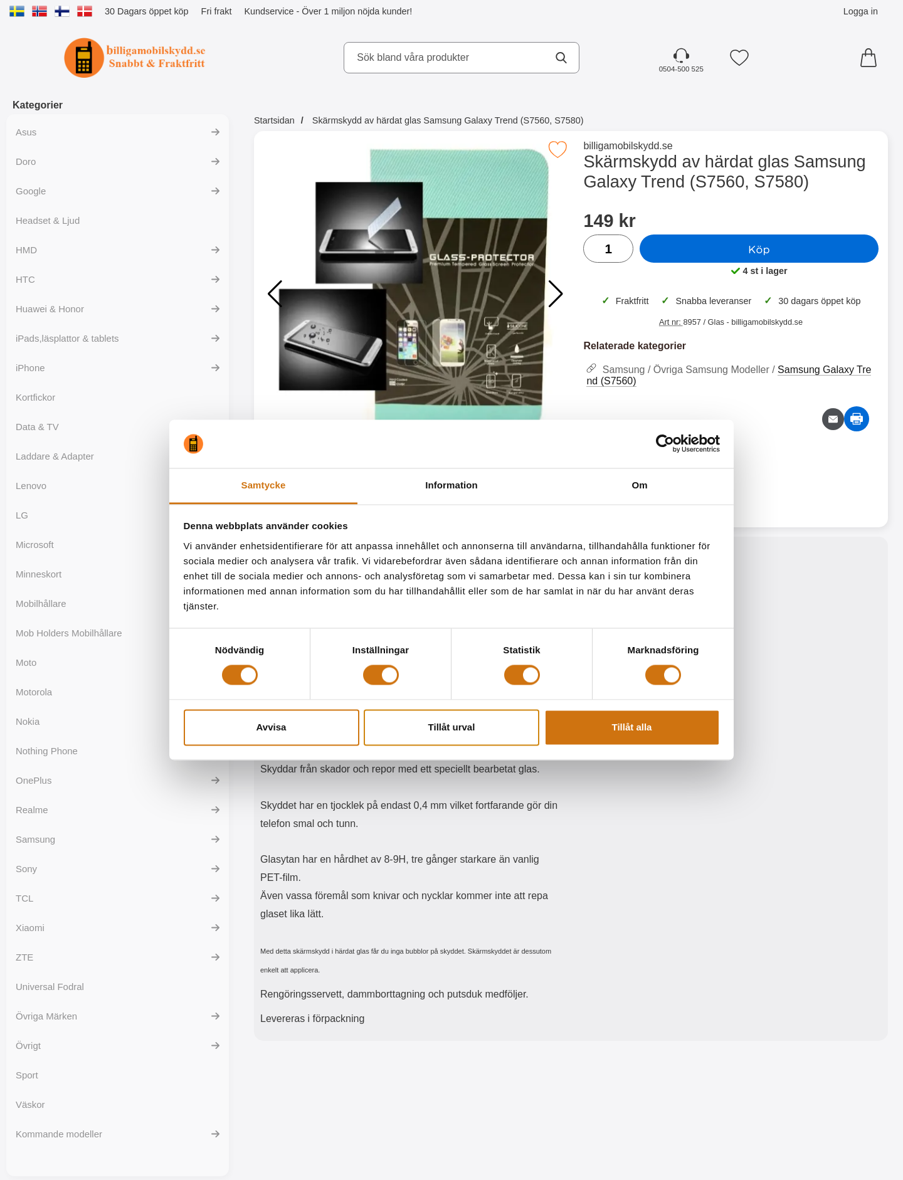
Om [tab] (639, 485)
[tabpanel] (412, 791)
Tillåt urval (451, 727)
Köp (759, 249)
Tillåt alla (632, 727)
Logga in (860, 11)
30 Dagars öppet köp (147, 11)
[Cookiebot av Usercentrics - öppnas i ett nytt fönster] (665, 444)
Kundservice (268, 11)
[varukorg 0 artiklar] (871, 57)
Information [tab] (451, 485)
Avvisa (271, 727)
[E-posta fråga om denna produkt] (833, 419)
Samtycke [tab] (263, 485)
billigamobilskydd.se (627, 145)
